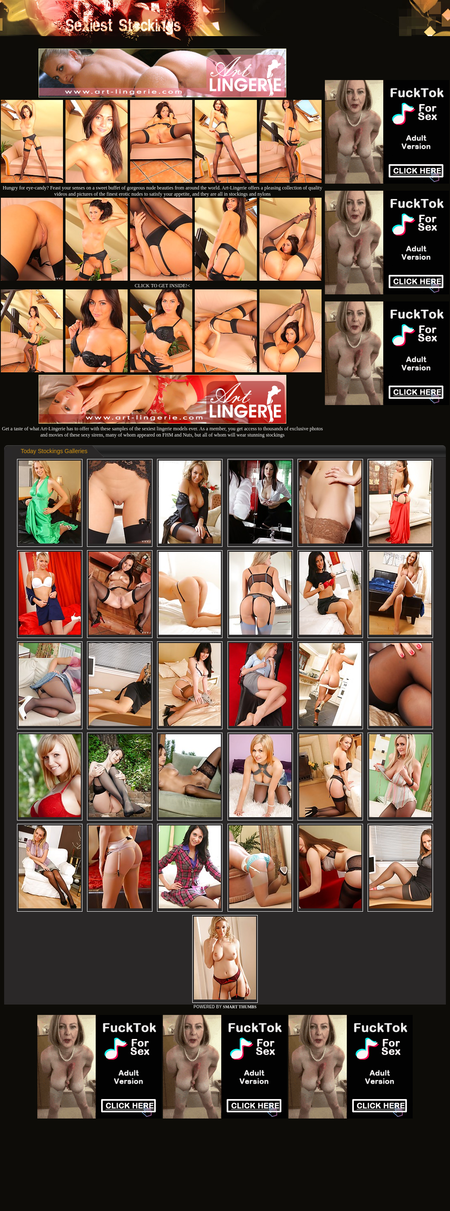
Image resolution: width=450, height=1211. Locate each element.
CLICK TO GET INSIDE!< (162, 286)
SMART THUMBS (239, 1007)
